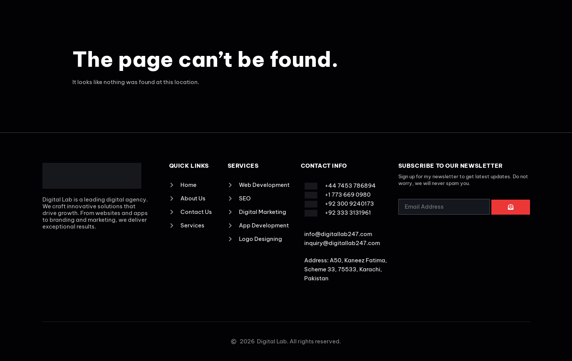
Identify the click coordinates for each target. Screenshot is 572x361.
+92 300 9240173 (349, 203)
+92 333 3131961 (348, 212)
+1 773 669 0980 (348, 194)
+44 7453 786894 (350, 185)
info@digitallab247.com (338, 234)
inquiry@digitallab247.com (342, 243)
